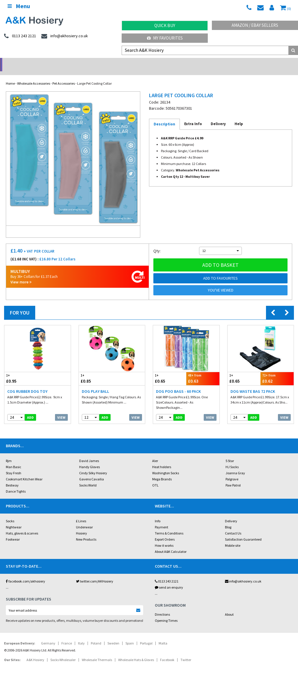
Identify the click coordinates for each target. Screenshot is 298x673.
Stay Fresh (13, 465)
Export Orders (165, 532)
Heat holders (161, 459)
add (30, 410)
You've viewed (220, 282)
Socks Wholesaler (63, 652)
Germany (48, 635)
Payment (161, 519)
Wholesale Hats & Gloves (136, 652)
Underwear (84, 519)
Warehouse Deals (186, 62)
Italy (81, 635)
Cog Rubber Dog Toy (27, 383)
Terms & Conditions (169, 525)
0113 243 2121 (166, 573)
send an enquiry (169, 580)
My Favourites (165, 38)
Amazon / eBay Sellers (255, 25)
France (66, 635)
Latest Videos (260, 62)
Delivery (231, 513)
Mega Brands (162, 471)
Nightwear (14, 519)
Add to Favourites (220, 270)
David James (89, 453)
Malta (163, 635)
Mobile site (232, 538)
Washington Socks (165, 465)
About (229, 607)
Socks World (88, 477)
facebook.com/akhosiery (25, 573)
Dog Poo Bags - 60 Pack (178, 383)
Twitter (185, 652)
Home (10, 76)
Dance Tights (16, 484)
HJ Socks (232, 459)
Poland (96, 635)
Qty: (157, 243)
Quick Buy (164, 25)
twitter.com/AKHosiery (94, 573)
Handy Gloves (89, 459)
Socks (10, 513)
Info (157, 513)
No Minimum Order (37, 62)
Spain (129, 635)
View (61, 410)
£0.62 (277, 370)
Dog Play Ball (95, 383)
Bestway (12, 477)
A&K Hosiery (35, 652)
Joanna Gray (235, 465)
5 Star (230, 453)
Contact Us (233, 525)
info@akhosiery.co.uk (243, 573)
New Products (86, 532)
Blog (228, 519)
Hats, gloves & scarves (22, 525)
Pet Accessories (63, 76)
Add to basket (220, 257)
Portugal (146, 635)
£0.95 (21, 370)
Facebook (167, 652)
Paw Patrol (233, 477)
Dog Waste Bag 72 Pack (252, 383)
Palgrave (232, 471)
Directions (162, 607)
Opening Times (166, 613)
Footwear (13, 532)
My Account (111, 62)
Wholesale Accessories (33, 76)
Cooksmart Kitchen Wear (24, 471)
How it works (164, 538)
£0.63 (203, 370)
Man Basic (13, 459)
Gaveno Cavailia (91, 471)
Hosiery (81, 525)
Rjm (9, 453)
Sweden (113, 635)
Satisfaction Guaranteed (243, 532)
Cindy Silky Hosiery (93, 465)
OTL (155, 477)
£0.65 (170, 370)
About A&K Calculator (171, 544)
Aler (155, 453)
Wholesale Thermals (97, 652)
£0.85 (95, 370)
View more (20, 274)
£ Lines (81, 513)
